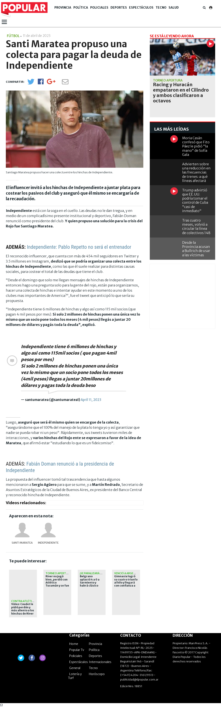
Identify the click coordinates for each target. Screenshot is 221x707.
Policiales (99, 7)
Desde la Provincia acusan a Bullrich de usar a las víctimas (196, 248)
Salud (174, 7)
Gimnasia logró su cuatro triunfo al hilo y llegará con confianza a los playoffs (125, 582)
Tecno (161, 7)
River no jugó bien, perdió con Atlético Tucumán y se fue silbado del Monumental (57, 584)
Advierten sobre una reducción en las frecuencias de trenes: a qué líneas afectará (196, 172)
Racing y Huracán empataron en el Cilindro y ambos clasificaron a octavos (181, 93)
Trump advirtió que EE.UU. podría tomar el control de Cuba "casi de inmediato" (195, 200)
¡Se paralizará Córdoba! (97, 573)
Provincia (62, 7)
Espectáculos (141, 7)
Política (80, 7)
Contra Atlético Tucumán (30, 601)
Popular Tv (76, 650)
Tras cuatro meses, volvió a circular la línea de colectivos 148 (196, 226)
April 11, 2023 (91, 400)
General (74, 668)
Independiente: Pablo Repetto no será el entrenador (79, 247)
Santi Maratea (22, 542)
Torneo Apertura (58, 573)
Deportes (118, 7)
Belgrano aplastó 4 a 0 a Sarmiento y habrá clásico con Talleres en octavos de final (90, 584)
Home (73, 644)
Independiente (48, 542)
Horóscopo (97, 674)
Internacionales (100, 662)
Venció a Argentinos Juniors (134, 573)
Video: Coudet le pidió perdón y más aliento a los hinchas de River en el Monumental (22, 612)
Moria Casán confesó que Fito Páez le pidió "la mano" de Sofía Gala (196, 146)
